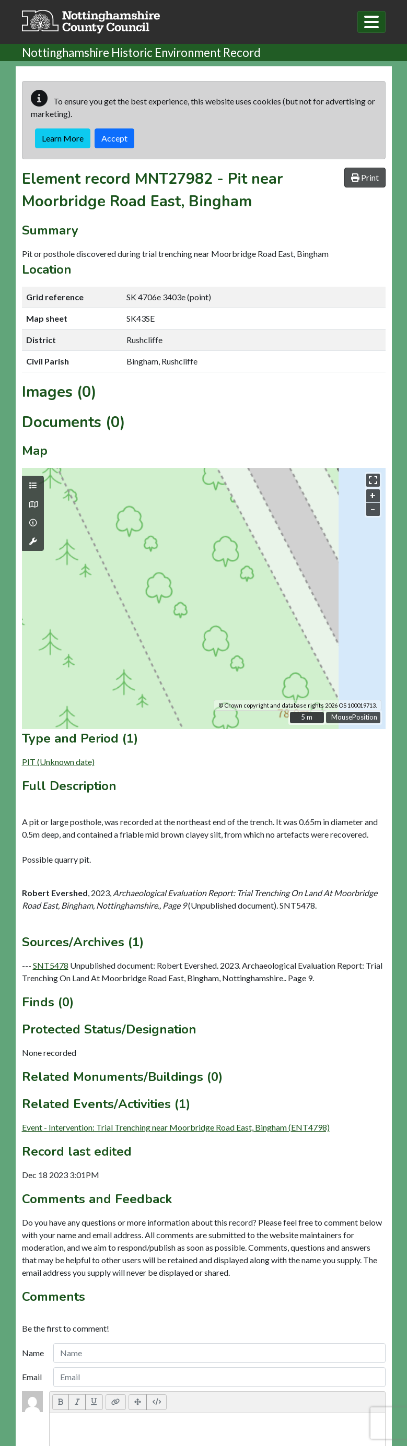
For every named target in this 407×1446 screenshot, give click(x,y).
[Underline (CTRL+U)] (94, 1402)
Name (33, 1353)
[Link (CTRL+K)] (116, 1402)
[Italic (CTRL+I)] (77, 1402)
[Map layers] (32, 485)
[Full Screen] (138, 1402)
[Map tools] (32, 541)
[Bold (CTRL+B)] (60, 1402)
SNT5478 (50, 965)
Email (32, 1377)
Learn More (63, 138)
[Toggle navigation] (371, 22)
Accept (114, 138)
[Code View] (156, 1402)
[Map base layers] (32, 504)
